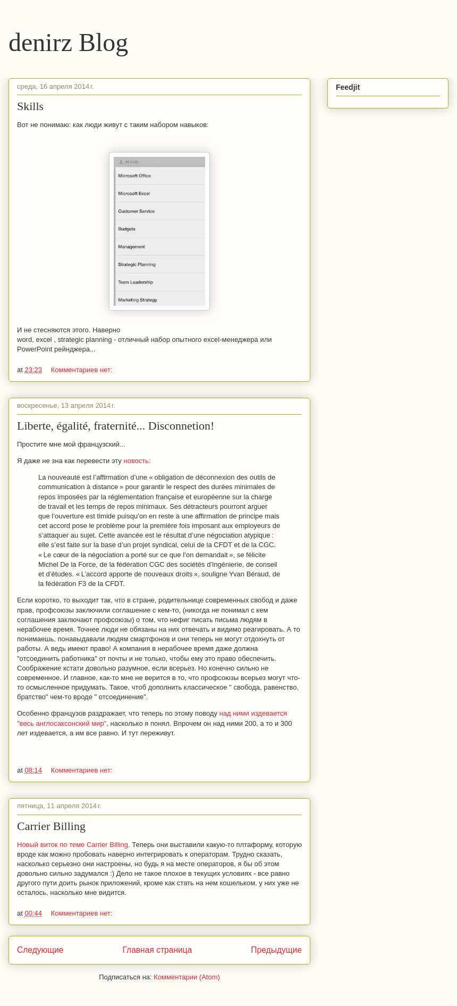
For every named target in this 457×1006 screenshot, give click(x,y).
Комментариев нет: (82, 370)
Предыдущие (276, 949)
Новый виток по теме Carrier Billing (72, 845)
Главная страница (157, 949)
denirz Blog (68, 42)
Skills (30, 106)
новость (136, 461)
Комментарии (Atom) (187, 977)
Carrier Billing (51, 826)
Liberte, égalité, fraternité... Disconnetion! (115, 425)
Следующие (40, 949)
